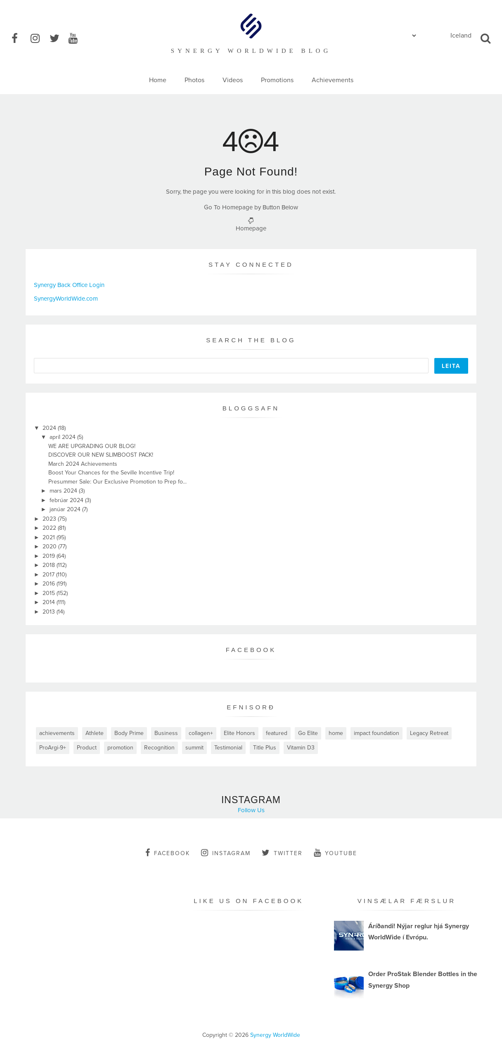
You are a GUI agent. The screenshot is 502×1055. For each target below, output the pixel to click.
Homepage (251, 228)
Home (157, 80)
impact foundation (376, 733)
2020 (50, 546)
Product (87, 747)
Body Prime (129, 733)
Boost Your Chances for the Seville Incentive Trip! (111, 472)
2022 (50, 527)
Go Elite (308, 733)
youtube (335, 853)
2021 (50, 537)
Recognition (159, 747)
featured (276, 733)
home (336, 733)
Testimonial (228, 747)
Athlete (94, 733)
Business (166, 733)
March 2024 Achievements (82, 463)
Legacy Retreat (429, 733)
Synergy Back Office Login (69, 285)
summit (194, 747)
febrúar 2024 (67, 500)
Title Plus (264, 747)
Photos (194, 80)
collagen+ (201, 733)
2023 (50, 518)
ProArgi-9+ (52, 747)
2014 (50, 602)
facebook (167, 853)
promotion (120, 747)
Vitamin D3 (301, 747)
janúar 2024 (66, 509)
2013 (50, 611)
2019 (50, 556)
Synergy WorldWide (275, 1034)
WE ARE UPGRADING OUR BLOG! (91, 446)
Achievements (332, 80)
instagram (226, 853)
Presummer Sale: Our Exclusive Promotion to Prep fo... (117, 481)
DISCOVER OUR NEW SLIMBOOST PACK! (100, 454)
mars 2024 (64, 490)
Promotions (277, 80)
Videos (233, 80)
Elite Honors (239, 733)
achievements (57, 733)
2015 (50, 593)
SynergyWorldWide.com (66, 298)
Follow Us (251, 810)
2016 (50, 583)
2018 (50, 565)
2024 (50, 427)
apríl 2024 (63, 437)
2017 (49, 574)
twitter (282, 853)
